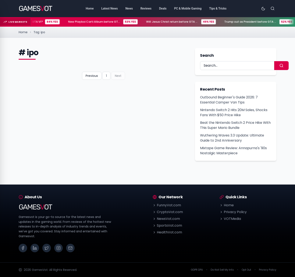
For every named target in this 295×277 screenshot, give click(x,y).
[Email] (70, 248)
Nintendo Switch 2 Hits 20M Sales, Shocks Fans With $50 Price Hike (233, 112)
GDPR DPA (197, 269)
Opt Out (246, 269)
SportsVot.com (167, 225)
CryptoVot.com (168, 211)
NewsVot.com (166, 218)
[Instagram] (58, 248)
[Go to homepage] (36, 8)
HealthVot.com (167, 232)
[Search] (272, 8)
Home (23, 32)
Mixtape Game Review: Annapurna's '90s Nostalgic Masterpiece (233, 151)
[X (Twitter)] (46, 248)
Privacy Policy (233, 211)
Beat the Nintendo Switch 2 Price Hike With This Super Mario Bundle (235, 125)
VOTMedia (230, 218)
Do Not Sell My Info (222, 269)
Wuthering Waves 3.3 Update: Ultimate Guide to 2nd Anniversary (232, 138)
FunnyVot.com (167, 205)
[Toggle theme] (263, 8)
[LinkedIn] (35, 248)
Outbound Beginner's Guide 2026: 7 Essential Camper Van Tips (229, 100)
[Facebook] (23, 248)
